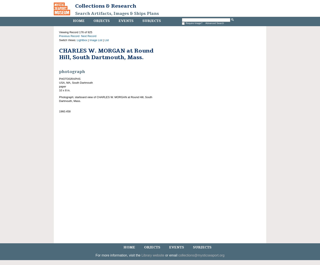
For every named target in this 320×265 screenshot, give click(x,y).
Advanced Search (214, 23)
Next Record (88, 36)
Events (126, 21)
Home (79, 21)
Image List (95, 40)
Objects (101, 21)
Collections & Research (105, 6)
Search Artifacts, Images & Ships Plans (117, 13)
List (107, 40)
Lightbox (82, 40)
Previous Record (69, 36)
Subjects (151, 21)
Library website (153, 255)
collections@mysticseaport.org (201, 255)
